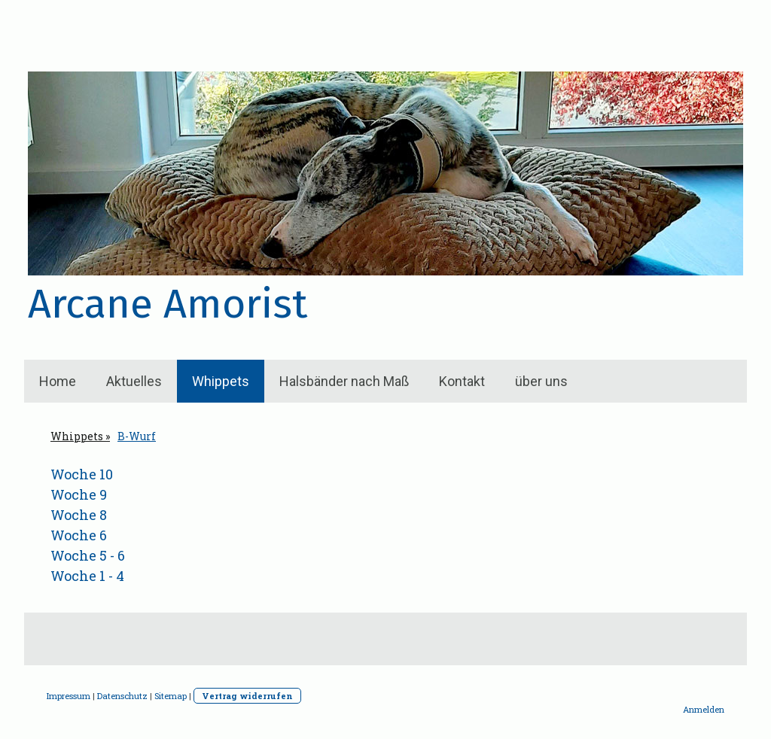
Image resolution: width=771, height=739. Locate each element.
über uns (541, 381)
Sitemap (170, 695)
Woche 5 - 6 (87, 555)
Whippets (220, 381)
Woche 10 (81, 474)
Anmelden (703, 709)
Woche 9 (78, 494)
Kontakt (462, 381)
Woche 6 (78, 535)
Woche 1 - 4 (87, 576)
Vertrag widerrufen (247, 695)
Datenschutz (122, 695)
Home (57, 381)
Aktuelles (134, 381)
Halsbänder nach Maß (344, 381)
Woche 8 (78, 515)
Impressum (68, 695)
